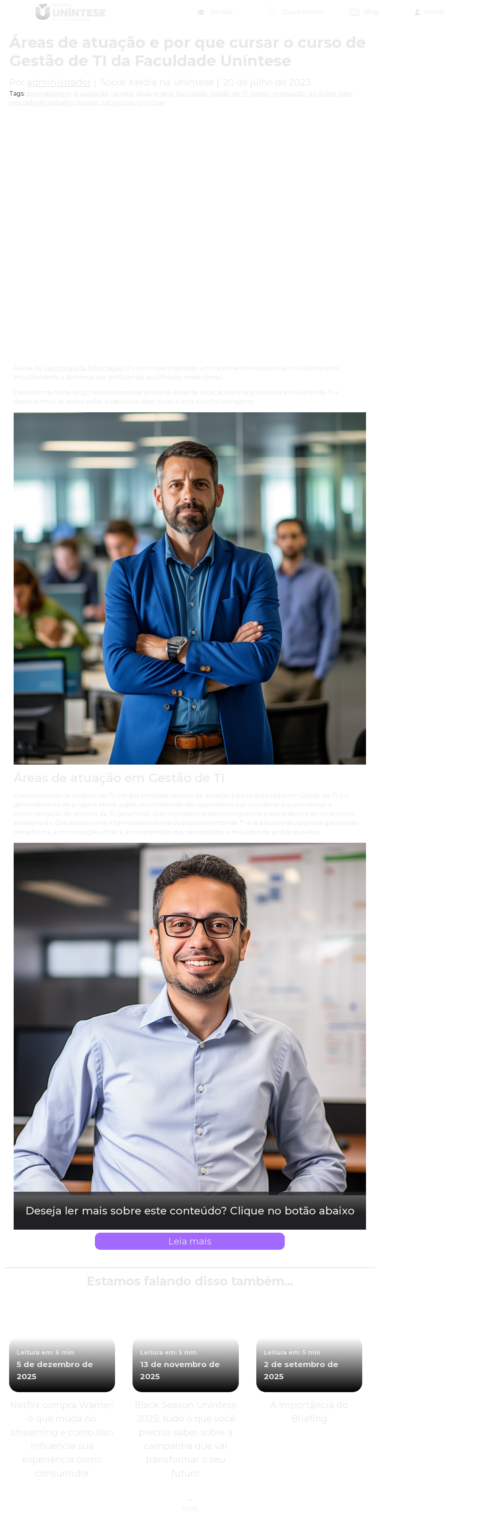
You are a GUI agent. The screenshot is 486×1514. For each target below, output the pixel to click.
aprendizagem (48, 93)
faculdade (191, 93)
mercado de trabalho (41, 102)
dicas (143, 93)
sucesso (87, 102)
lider (345, 93)
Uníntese (151, 102)
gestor (260, 93)
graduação (289, 93)
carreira (122, 93)
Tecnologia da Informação (83, 368)
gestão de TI (229, 93)
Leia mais (189, 1241)
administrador (59, 82)
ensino (164, 93)
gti (312, 93)
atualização (90, 93)
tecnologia (118, 102)
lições (327, 93)
